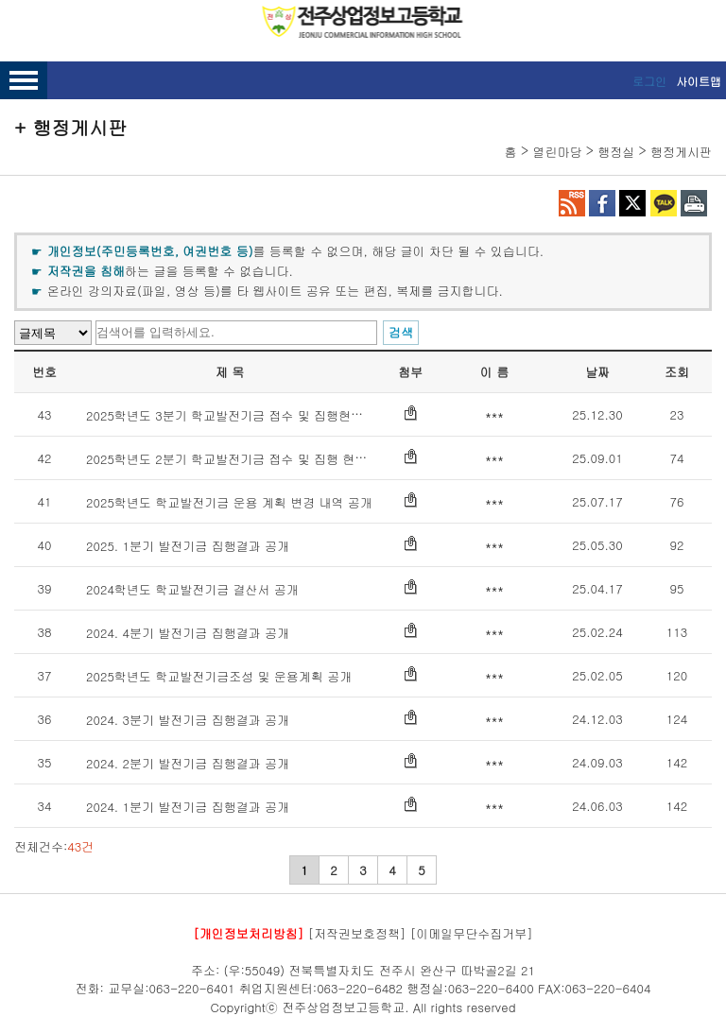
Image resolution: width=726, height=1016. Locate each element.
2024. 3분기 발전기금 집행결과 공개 (187, 720)
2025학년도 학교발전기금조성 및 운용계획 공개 (219, 676)
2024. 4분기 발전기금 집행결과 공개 (187, 633)
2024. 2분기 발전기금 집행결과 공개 (187, 763)
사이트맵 (698, 81)
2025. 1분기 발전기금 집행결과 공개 (187, 546)
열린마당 (556, 152)
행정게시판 (681, 152)
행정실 (615, 152)
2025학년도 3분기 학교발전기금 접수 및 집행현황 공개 (238, 415)
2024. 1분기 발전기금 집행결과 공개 (187, 807)
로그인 (649, 81)
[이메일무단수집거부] (471, 933)
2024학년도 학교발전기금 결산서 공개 (192, 589)
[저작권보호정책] (357, 933)
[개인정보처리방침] (248, 933)
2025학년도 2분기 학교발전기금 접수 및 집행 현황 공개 (241, 459)
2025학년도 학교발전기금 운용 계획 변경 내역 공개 (229, 502)
